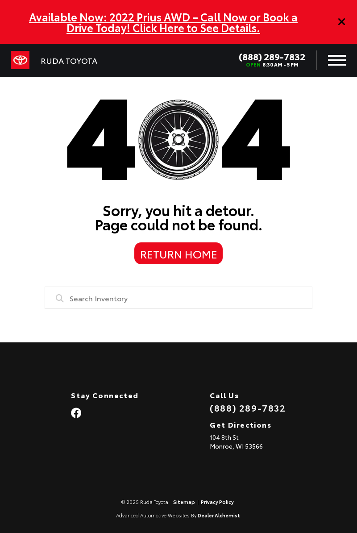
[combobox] (178, 298)
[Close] (342, 21)
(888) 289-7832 (272, 56)
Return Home (178, 253)
